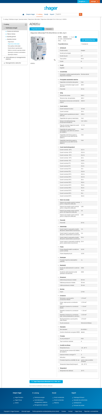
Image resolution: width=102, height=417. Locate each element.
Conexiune (62, 295)
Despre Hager (30, 14)
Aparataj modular (23, 19)
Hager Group (18, 400)
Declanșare (62, 257)
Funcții (61, 65)
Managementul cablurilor (41, 405)
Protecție (61, 336)
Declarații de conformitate (80, 400)
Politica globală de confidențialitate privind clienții (45, 411)
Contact (70, 411)
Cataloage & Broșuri (79, 397)
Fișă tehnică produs (88, 40)
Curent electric (63, 106)
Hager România (19, 397)
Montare (61, 289)
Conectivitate (62, 71)
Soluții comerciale (59, 400)
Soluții (46, 14)
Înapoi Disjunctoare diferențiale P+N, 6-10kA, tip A (46, 381)
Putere (60, 247)
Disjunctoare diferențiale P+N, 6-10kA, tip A (51, 19)
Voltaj (60, 93)
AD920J (65, 19)
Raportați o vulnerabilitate (91, 411)
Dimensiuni (62, 277)
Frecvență (61, 220)
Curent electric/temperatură (66, 147)
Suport (52, 14)
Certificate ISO (77, 402)
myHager (93, 1)
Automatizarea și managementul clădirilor (40, 401)
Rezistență (62, 265)
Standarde (61, 327)
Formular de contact (79, 405)
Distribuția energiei (13, 19)
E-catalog (39, 14)
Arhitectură (62, 48)
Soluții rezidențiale (59, 397)
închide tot (84, 44)
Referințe (56, 402)
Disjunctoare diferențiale (34, 19)
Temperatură (62, 368)
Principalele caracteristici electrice (68, 79)
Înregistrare (82, 1)
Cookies (64, 411)
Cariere (17, 402)
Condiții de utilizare (64, 345)
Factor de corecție (63, 200)
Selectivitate (62, 226)
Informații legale (26, 411)
